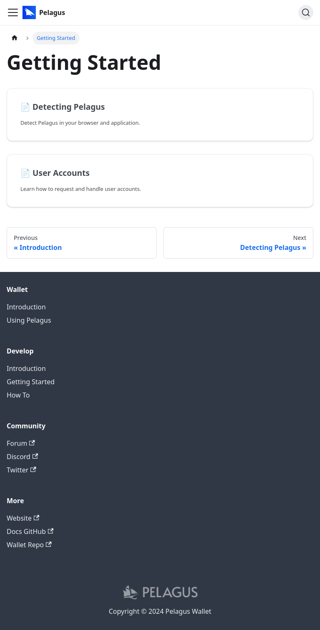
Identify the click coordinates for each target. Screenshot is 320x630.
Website (23, 518)
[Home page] (14, 38)
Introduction (26, 306)
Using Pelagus (29, 320)
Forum (21, 443)
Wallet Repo (29, 544)
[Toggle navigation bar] (13, 12)
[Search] (305, 12)
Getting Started (31, 381)
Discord (22, 456)
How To (18, 395)
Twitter (21, 469)
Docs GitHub (30, 531)
